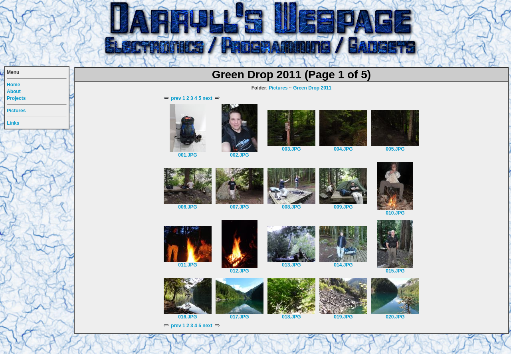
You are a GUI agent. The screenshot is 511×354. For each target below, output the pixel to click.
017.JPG (239, 317)
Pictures (278, 88)
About (14, 91)
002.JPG (239, 155)
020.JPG (395, 317)
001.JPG (187, 155)
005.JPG (395, 149)
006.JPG (187, 207)
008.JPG (291, 207)
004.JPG (343, 149)
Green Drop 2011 (312, 88)
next (211, 98)
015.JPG (395, 271)
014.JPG (343, 265)
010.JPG (395, 213)
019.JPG (343, 317)
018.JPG (291, 317)
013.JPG (291, 265)
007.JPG (239, 207)
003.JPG (291, 149)
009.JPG (343, 207)
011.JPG (187, 265)
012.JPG (239, 271)
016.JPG (187, 317)
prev (172, 98)
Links (13, 123)
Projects (16, 98)
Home (13, 85)
